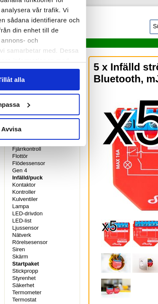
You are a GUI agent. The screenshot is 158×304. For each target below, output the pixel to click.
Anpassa (79, 215)
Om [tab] (128, 47)
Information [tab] (79, 47)
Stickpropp (25, 271)
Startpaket (25, 264)
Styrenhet (24, 278)
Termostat (24, 299)
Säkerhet (23, 285)
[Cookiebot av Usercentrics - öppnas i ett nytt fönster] (93, 21)
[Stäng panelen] (144, 22)
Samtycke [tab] (29, 47)
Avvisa (79, 240)
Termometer (26, 292)
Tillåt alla (79, 190)
